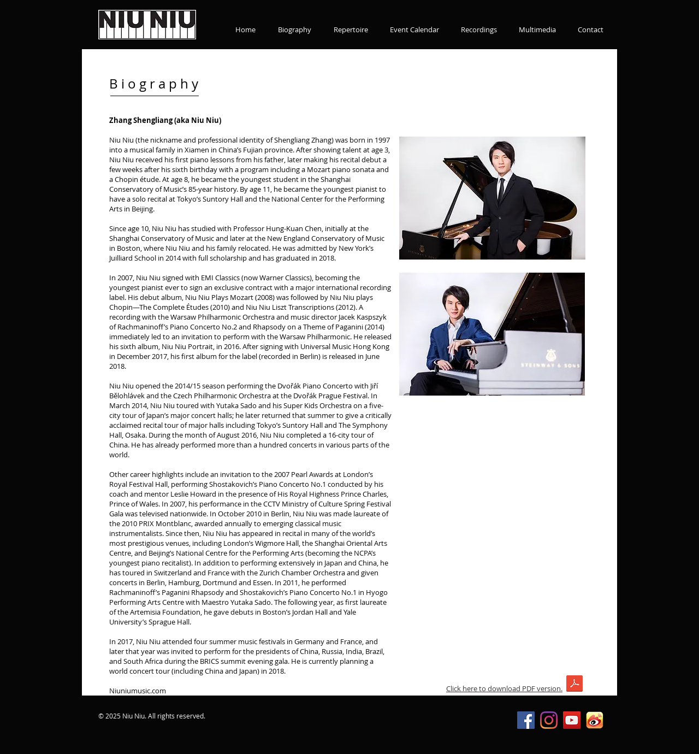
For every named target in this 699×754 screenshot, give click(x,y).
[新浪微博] (594, 720)
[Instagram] (549, 720)
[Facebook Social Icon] (526, 720)
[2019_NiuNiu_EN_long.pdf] (574, 685)
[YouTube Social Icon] (571, 720)
